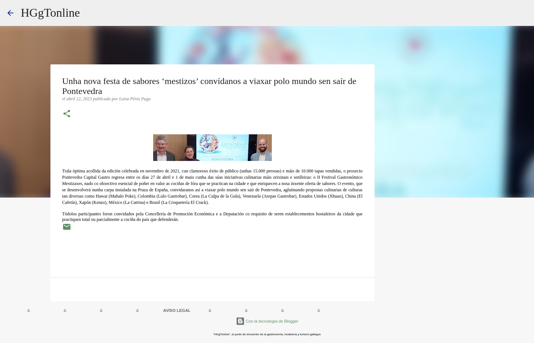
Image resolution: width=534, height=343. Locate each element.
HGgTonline (50, 12)
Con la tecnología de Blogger (267, 321)
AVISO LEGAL (177, 310)
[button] (66, 114)
